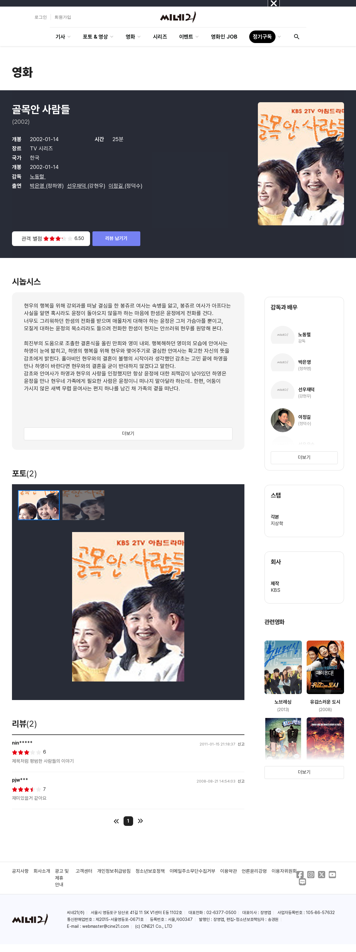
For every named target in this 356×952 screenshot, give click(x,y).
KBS (275, 590)
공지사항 (20, 871)
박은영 (38, 186)
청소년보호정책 (150, 871)
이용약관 (228, 871)
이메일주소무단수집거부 (193, 871)
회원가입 (62, 17)
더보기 (128, 433)
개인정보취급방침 (114, 871)
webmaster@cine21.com (105, 926)
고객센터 (84, 871)
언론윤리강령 (254, 871)
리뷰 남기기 (116, 238)
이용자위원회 (284, 871)
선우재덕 (77, 186)
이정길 (116, 186)
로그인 (40, 17)
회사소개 (42, 871)
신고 (241, 744)
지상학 (277, 523)
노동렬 (38, 176)
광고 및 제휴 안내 (62, 877)
